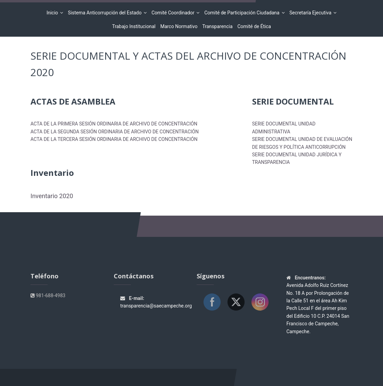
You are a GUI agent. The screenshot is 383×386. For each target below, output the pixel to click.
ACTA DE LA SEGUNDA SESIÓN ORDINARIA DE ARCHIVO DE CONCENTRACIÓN (114, 131)
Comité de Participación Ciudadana (242, 13)
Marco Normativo (179, 26)
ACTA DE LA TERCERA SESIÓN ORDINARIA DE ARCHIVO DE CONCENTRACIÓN (113, 139)
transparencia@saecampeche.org (156, 306)
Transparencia (217, 26)
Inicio (53, 13)
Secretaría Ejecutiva (311, 13)
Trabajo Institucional (134, 26)
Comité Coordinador (173, 13)
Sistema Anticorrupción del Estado (106, 13)
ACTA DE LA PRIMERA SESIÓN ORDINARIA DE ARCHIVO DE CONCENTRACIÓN (113, 123)
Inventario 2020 (51, 196)
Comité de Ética (254, 26)
